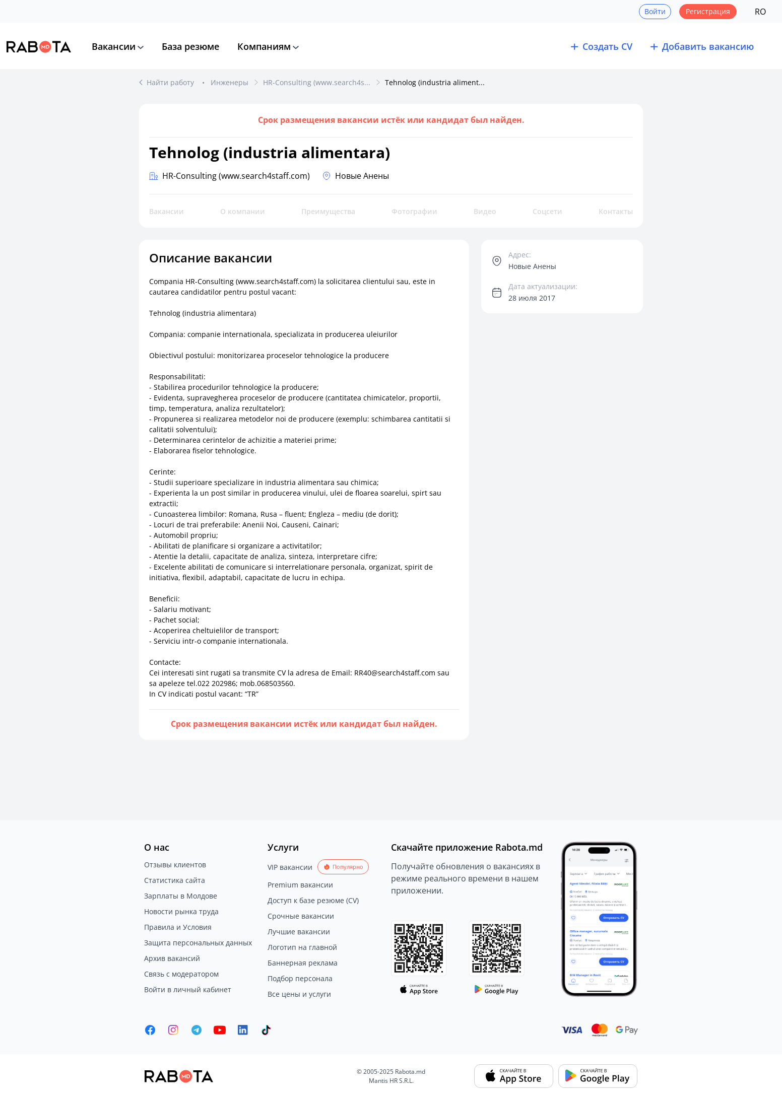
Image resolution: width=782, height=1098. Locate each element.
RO (760, 11)
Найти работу (171, 82)
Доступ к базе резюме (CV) (313, 900)
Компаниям (264, 46)
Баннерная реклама (303, 963)
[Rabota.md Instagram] (173, 1030)
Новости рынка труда (181, 911)
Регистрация (708, 11)
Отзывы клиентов (175, 864)
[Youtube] (220, 1030)
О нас (156, 847)
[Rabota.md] (39, 46)
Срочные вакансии (301, 916)
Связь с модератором (181, 974)
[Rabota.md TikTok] (266, 1030)
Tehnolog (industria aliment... (435, 82)
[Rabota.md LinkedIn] (243, 1030)
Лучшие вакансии (299, 931)
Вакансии (114, 46)
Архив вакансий (172, 958)
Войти (655, 11)
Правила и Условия (178, 927)
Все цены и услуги (299, 994)
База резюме (190, 46)
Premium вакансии (300, 884)
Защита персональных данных (198, 942)
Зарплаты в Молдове (180, 896)
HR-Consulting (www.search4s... (316, 82)
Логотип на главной (302, 947)
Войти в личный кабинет (187, 989)
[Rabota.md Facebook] (150, 1030)
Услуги (283, 847)
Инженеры (229, 82)
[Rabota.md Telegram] (196, 1030)
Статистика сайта (174, 880)
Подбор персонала (300, 978)
